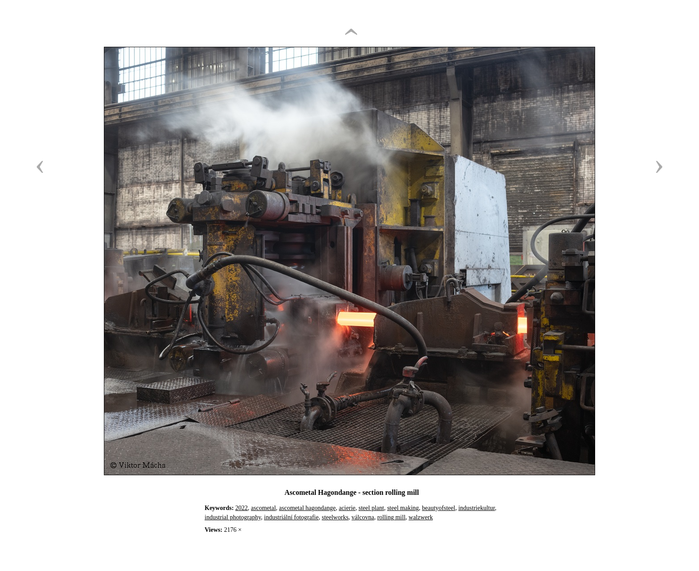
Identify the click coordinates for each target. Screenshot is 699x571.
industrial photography (233, 517)
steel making (403, 508)
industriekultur (476, 508)
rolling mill (391, 517)
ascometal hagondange (307, 508)
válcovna (363, 517)
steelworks (335, 517)
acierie (347, 508)
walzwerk (421, 517)
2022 (241, 508)
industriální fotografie (291, 517)
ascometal (263, 508)
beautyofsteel (439, 508)
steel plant (371, 508)
